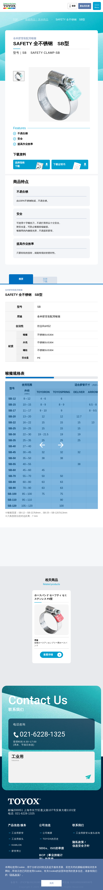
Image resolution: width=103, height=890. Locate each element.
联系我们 (78, 825)
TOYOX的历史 (51, 839)
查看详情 (52, 655)
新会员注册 (85, 6)
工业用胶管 (18, 833)
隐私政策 (15, 874)
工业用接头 (18, 839)
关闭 (51, 883)
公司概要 (47, 833)
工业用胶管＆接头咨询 (88, 833)
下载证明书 (59, 164)
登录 (74, 6)
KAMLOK (17, 845)
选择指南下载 (20, 164)
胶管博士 (16, 851)
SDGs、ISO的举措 (51, 848)
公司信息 (45, 825)
